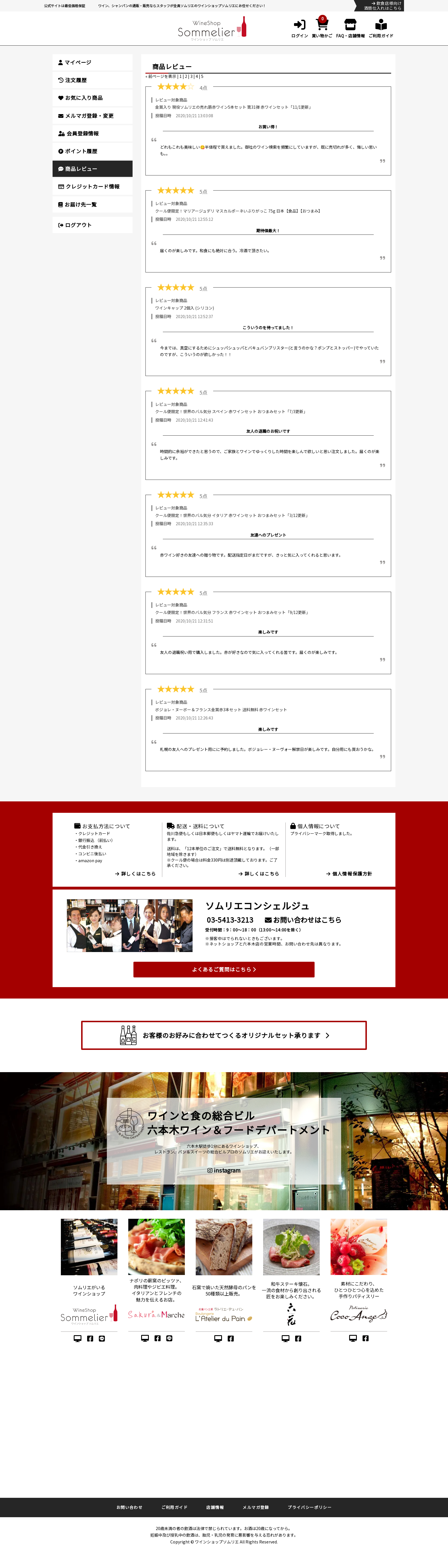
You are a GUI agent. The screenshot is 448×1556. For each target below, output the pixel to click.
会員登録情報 (78, 133)
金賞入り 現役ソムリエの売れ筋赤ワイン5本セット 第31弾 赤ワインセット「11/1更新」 (234, 107)
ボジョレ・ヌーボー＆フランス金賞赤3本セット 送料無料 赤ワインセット (221, 709)
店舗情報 (215, 1507)
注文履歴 (72, 80)
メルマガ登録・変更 (86, 115)
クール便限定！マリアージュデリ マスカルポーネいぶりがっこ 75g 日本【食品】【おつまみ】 (238, 211)
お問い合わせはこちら (303, 920)
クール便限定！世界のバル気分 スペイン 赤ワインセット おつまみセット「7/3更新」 (231, 411)
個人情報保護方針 (349, 873)
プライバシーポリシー (310, 1507)
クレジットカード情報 (89, 186)
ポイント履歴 (77, 151)
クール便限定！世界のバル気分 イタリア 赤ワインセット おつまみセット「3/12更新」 (232, 515)
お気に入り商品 (80, 97)
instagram (224, 1170)
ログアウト (75, 225)
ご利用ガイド (174, 1507)
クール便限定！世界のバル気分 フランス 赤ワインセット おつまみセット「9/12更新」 (232, 612)
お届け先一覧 (77, 204)
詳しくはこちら (135, 873)
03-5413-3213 (230, 920)
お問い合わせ (129, 1507)
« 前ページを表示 (160, 76)
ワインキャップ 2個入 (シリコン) (184, 308)
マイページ (74, 62)
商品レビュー (77, 168)
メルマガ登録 (256, 1507)
